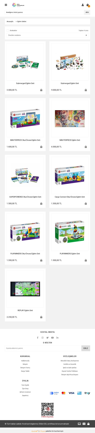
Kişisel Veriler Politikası (70, 371)
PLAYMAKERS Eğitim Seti (70, 254)
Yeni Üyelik (25, 385)
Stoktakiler (13, 30)
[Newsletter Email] (47, 348)
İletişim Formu (25, 368)
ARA (87, 12)
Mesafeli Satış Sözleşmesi (70, 361)
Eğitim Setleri (21, 21)
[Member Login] (82, 4)
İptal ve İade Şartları (69, 368)
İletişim (25, 364)
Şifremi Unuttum (25, 392)
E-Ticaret (42, 431)
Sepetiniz (25, 395)
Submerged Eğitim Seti (25, 83)
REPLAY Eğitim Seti (25, 310)
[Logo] (18, 5)
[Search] (47, 12)
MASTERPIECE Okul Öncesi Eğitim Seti (25, 140)
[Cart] (87, 4)
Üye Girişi (25, 388)
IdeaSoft (35, 431)
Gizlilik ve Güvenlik (69, 364)
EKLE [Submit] (85, 348)
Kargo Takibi (25, 371)
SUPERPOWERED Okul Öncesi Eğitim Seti (25, 197)
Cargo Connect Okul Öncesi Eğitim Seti (70, 197)
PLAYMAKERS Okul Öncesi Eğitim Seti (25, 254)
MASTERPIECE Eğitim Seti (70, 140)
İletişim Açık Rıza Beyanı (69, 374)
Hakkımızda (25, 361)
